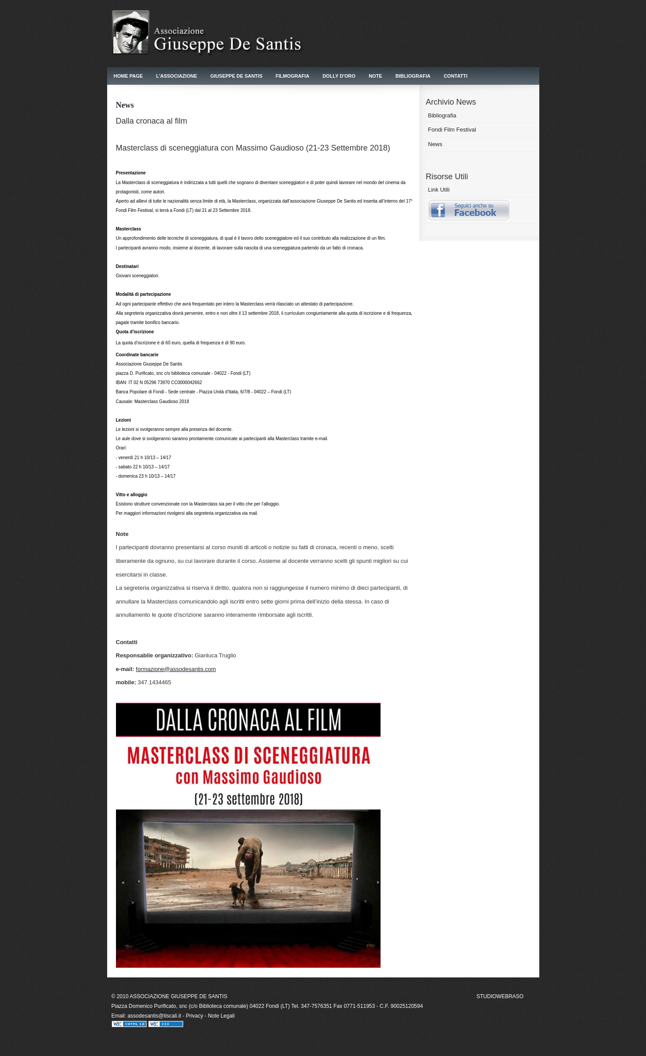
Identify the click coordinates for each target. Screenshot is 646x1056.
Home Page (128, 76)
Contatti (455, 76)
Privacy (194, 1016)
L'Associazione (176, 76)
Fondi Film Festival (452, 129)
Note (375, 76)
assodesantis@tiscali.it (155, 1016)
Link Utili (439, 189)
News (435, 144)
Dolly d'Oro (338, 76)
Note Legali (221, 1016)
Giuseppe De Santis (236, 76)
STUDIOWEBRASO (500, 996)
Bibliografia (413, 76)
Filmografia (292, 76)
